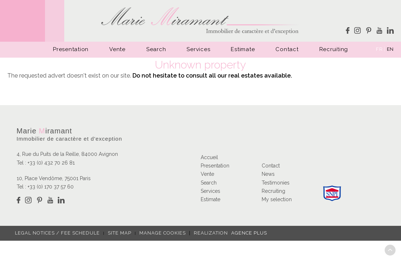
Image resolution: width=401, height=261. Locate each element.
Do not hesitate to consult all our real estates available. (212, 75)
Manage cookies (162, 233)
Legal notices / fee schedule (57, 233)
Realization (228, 233)
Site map (119, 233)
